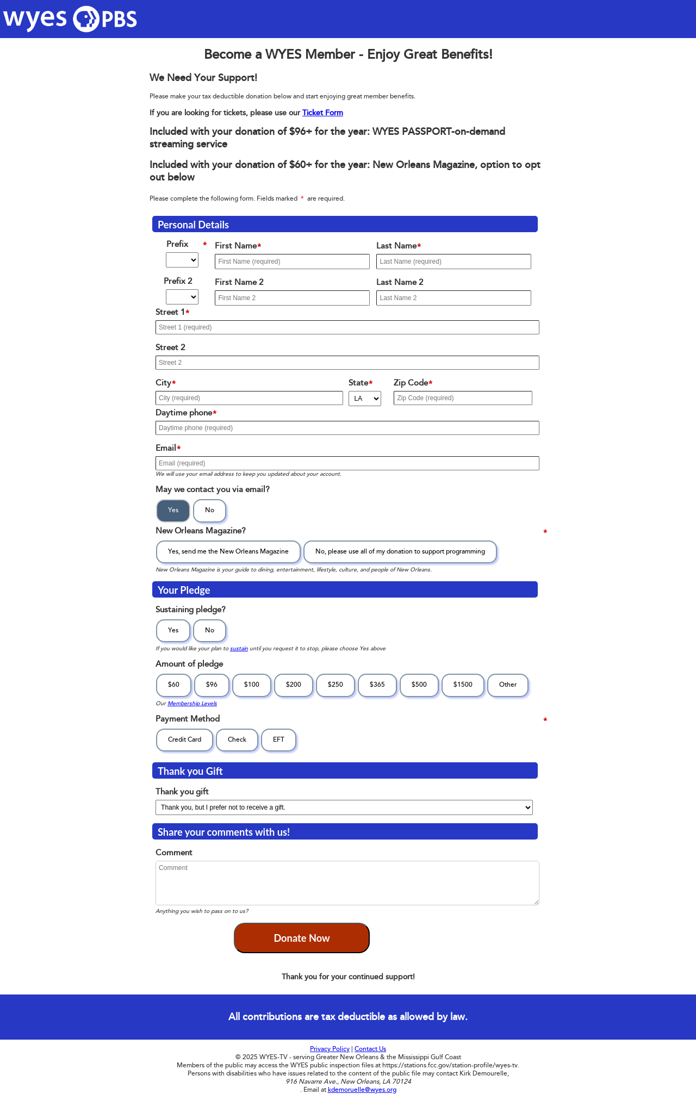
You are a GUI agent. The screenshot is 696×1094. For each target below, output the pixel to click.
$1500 (463, 685)
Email (171, 449)
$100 (251, 685)
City (168, 384)
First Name (240, 247)
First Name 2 (243, 283)
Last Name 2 (403, 283)
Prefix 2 (188, 282)
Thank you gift (186, 793)
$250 (335, 685)
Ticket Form (322, 112)
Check (237, 740)
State (363, 384)
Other (508, 685)
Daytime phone (189, 414)
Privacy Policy (330, 1049)
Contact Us (370, 1049)
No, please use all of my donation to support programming (400, 552)
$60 (173, 685)
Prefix (189, 245)
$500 (419, 685)
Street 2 (174, 349)
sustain (239, 648)
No (209, 510)
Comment (178, 854)
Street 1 (175, 313)
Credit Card (184, 740)
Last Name (401, 247)
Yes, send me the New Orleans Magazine (228, 552)
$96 (211, 685)
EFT (278, 740)
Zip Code (416, 384)
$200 (293, 685)
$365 (377, 685)
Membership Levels (192, 703)
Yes (173, 510)
